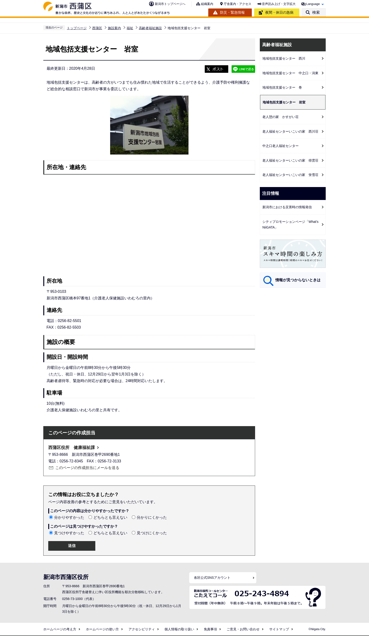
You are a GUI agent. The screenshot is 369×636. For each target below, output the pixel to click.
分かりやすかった (69, 517)
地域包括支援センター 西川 (283, 58)
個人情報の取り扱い (179, 629)
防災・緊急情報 (232, 12)
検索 (316, 12)
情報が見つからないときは (298, 280)
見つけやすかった (69, 533)
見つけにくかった (152, 533)
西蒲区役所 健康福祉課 (71, 447)
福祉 (130, 28)
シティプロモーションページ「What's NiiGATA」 (290, 224)
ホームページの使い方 (102, 629)
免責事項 (210, 629)
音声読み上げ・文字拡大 (279, 4)
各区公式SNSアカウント (212, 577)
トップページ (77, 28)
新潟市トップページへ (170, 4)
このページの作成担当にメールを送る (87, 468)
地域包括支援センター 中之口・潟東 (290, 73)
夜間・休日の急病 (279, 12)
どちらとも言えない (110, 517)
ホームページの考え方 (59, 629)
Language (313, 4)
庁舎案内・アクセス (237, 4)
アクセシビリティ (141, 629)
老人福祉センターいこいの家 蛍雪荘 (290, 175)
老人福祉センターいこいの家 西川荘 (290, 131)
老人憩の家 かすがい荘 (280, 117)
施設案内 (114, 28)
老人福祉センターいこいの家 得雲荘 (290, 160)
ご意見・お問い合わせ (243, 629)
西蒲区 (97, 28)
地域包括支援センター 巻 (282, 87)
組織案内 (207, 4)
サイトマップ (279, 629)
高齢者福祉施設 (150, 28)
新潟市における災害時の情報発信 (287, 207)
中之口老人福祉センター (280, 146)
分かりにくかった (152, 517)
